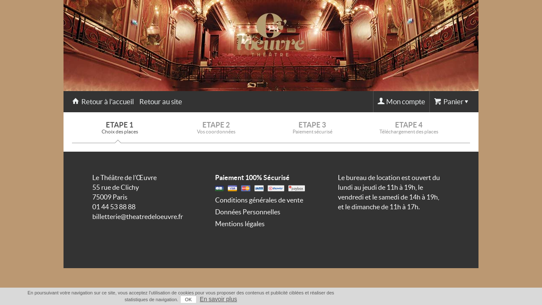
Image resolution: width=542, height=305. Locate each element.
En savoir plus (462, 299)
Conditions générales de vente (259, 200)
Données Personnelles (247, 212)
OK (432, 299)
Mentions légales (240, 223)
